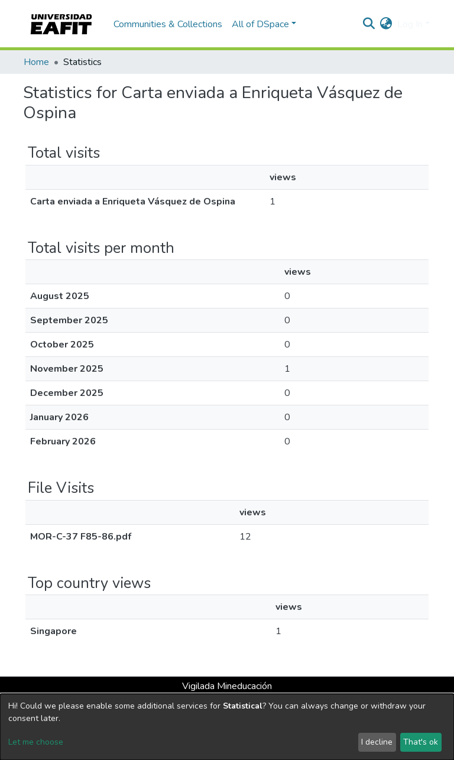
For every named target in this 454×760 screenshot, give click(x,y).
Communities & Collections (168, 24)
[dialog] (227, 727)
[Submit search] (369, 24)
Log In (410, 24)
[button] (386, 24)
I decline (377, 742)
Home (36, 62)
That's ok (420, 742)
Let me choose (35, 742)
